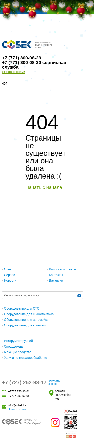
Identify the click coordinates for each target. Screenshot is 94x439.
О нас (8, 269)
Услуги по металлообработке (25, 357)
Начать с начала (44, 187)
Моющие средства (17, 352)
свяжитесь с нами (13, 71)
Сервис (9, 275)
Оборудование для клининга (25, 325)
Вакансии (56, 280)
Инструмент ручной (18, 341)
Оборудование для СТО (22, 308)
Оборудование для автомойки (26, 319)
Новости (10, 280)
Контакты (56, 275)
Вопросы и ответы (62, 269)
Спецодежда (13, 346)
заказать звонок (54, 382)
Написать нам (17, 409)
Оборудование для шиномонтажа (29, 314)
